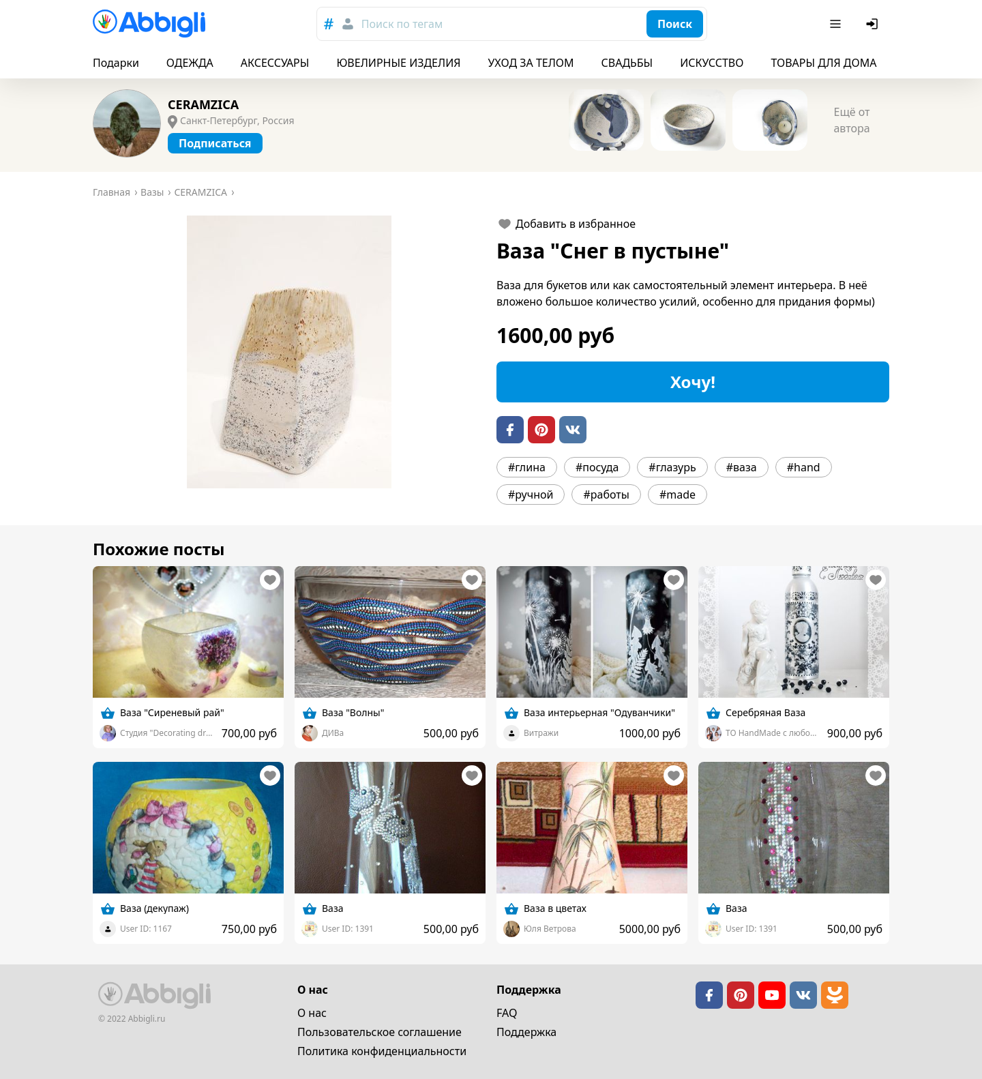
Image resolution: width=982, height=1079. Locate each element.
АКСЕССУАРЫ (275, 62)
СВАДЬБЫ (627, 62)
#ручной (530, 494)
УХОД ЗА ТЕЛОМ (531, 62)
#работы (606, 494)
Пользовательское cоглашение (379, 1031)
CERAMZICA (203, 104)
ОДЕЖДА (189, 62)
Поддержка (526, 1031)
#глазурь (672, 467)
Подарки (116, 62)
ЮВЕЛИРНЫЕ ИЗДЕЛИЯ (398, 62)
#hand (803, 467)
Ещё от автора (851, 120)
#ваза (741, 467)
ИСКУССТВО (711, 62)
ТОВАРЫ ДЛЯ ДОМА (823, 62)
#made (677, 494)
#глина (527, 467)
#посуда (597, 467)
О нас (312, 1012)
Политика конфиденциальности (381, 1051)
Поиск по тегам (402, 23)
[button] (289, 352)
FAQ (506, 1012)
